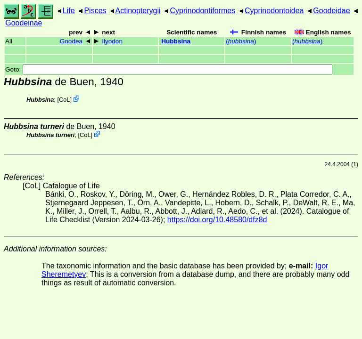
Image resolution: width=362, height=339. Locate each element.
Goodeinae (23, 23)
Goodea (71, 41)
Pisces (95, 11)
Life (69, 11)
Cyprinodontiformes (202, 11)
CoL (64, 99)
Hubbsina (175, 41)
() (241, 41)
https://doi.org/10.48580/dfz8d (217, 220)
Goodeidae (331, 11)
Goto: (168, 69)
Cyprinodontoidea (274, 11)
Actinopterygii (138, 11)
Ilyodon (112, 41)
